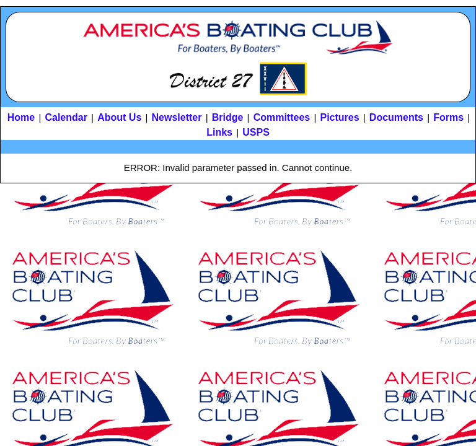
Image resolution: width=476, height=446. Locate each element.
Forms (448, 117)
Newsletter (177, 117)
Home (21, 117)
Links (219, 132)
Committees (282, 117)
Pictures (339, 117)
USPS (256, 132)
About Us (119, 117)
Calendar (66, 117)
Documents (396, 117)
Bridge (228, 117)
